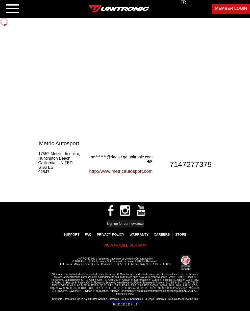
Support (72, 234)
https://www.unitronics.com (125, 301)
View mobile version (125, 245)
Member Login (231, 8)
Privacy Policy (110, 234)
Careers (162, 234)
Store (181, 234)
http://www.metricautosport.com (121, 171)
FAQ (88, 234)
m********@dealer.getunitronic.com (122, 159)
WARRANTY (139, 234)
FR (183, 2)
